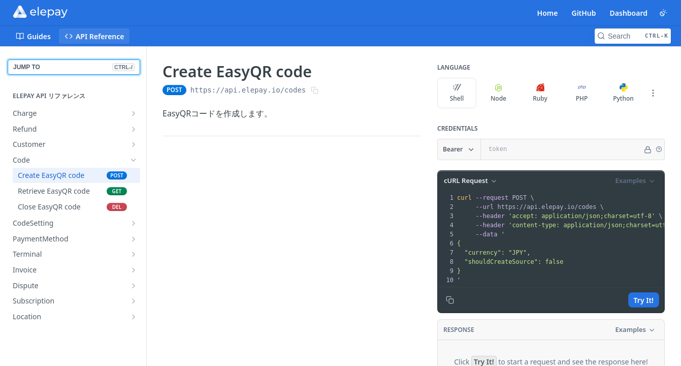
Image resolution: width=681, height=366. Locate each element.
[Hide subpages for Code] (133, 160)
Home (547, 13)
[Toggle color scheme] (663, 12)
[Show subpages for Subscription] (133, 301)
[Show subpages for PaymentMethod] (133, 239)
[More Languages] (653, 93)
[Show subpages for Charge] (133, 113)
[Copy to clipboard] (450, 300)
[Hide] (647, 149)
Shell (457, 93)
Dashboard (628, 13)
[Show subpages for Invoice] (133, 270)
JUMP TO (74, 67)
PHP (582, 93)
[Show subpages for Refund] (133, 129)
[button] (659, 149)
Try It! (644, 300)
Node (498, 93)
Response (458, 329)
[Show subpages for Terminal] (133, 254)
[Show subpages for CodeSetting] (133, 223)
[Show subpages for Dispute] (133, 286)
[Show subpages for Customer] (133, 144)
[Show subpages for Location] (133, 317)
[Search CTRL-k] (633, 36)
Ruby (540, 93)
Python (623, 93)
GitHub (583, 13)
